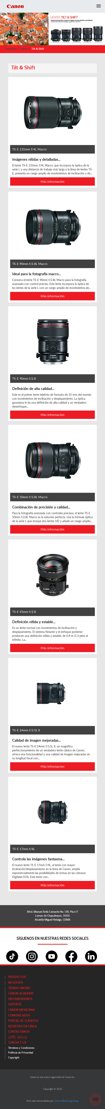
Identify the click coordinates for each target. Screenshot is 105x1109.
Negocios (15, 982)
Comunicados (19, 1015)
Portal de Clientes (23, 1021)
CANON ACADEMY (21, 993)
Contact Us (17, 1042)
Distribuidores (20, 999)
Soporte (15, 1004)
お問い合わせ (17, 1037)
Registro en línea (22, 1026)
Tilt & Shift (37, 49)
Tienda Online (19, 988)
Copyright (13, 1057)
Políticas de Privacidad (20, 1053)
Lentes (24, 49)
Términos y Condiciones (21, 1048)
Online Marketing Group (67, 1101)
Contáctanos (19, 1032)
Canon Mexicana (21, 1010)
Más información (52, 181)
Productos (11, 49)
